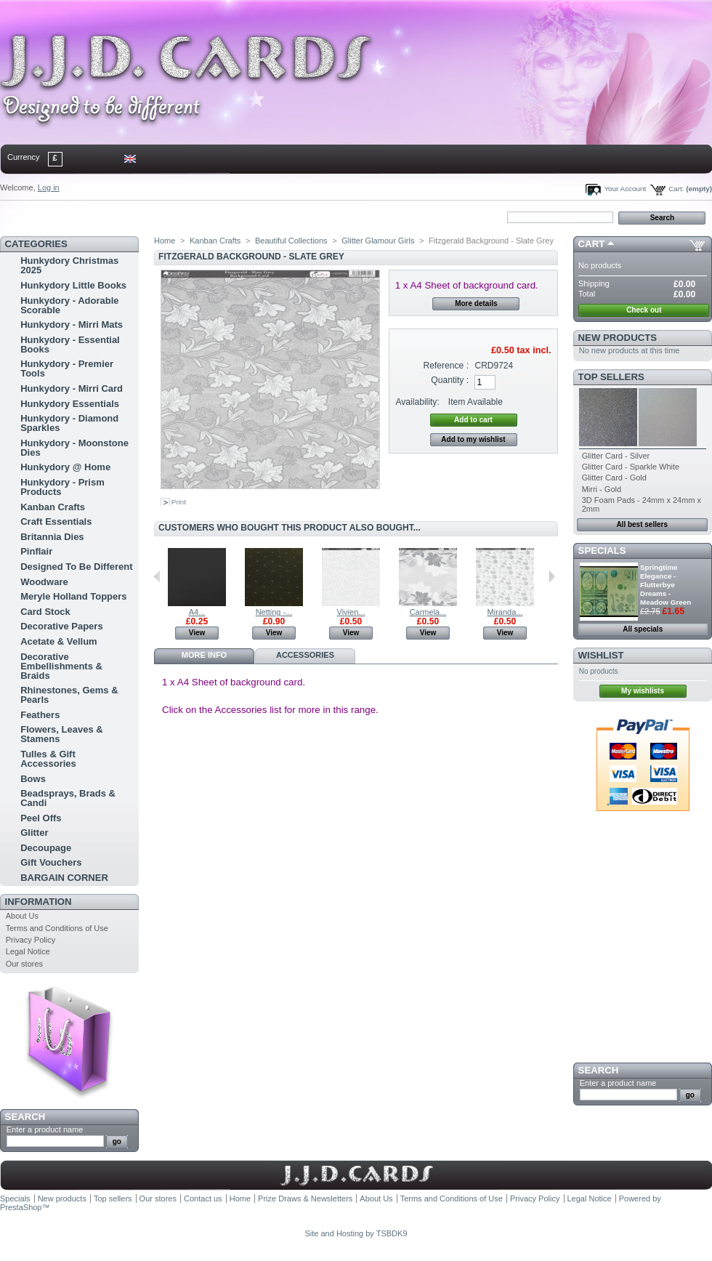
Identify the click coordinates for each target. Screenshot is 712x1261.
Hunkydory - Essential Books (70, 344)
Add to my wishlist (473, 439)
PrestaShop (20, 1207)
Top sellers (611, 376)
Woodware (44, 581)
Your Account (625, 189)
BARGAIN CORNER (64, 877)
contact (72, 216)
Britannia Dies (52, 536)
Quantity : (450, 380)
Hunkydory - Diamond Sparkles (69, 423)
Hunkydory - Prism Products (62, 487)
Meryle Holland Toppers (73, 596)
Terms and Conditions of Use (57, 928)
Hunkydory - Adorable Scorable (69, 305)
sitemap (119, 216)
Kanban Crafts (52, 506)
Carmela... (428, 612)
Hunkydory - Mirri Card (71, 388)
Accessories (305, 654)
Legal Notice (28, 951)
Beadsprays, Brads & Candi (68, 798)
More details (476, 303)
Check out (643, 310)
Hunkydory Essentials (69, 403)
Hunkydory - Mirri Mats (71, 324)
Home (23, 216)
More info (204, 654)
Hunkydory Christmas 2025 (69, 265)
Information (38, 901)
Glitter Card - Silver (616, 455)
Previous (157, 576)
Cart (591, 243)
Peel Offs (40, 818)
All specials (643, 629)
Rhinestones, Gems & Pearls (69, 695)
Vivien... (351, 612)
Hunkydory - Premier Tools (66, 368)
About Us (22, 915)
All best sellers (642, 524)
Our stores (24, 963)
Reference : (446, 365)
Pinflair (36, 551)
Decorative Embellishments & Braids (61, 666)
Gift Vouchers (50, 862)
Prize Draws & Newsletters (305, 1198)
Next (552, 576)
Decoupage (45, 847)
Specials (602, 550)
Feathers (40, 714)
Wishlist (601, 655)
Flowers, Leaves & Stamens (61, 734)
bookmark (168, 216)
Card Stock (45, 611)
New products (617, 337)
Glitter (34, 832)
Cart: (676, 189)
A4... (197, 612)
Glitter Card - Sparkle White (630, 466)
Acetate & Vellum (58, 641)
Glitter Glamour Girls (377, 240)
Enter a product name (45, 1129)
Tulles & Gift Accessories (48, 759)
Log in (49, 187)
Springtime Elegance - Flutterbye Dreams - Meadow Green (665, 584)
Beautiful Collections (291, 240)
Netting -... (274, 612)
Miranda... (505, 612)
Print (178, 502)
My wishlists (642, 691)
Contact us (203, 1198)
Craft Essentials (56, 521)
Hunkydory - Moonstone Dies (74, 448)
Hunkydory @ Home (65, 467)
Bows (33, 778)
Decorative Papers (61, 626)
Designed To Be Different (76, 566)
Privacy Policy (30, 939)
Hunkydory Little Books (73, 285)
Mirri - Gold (601, 489)
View (197, 633)
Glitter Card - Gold (614, 477)
